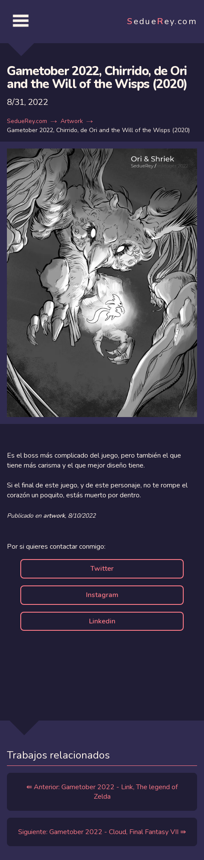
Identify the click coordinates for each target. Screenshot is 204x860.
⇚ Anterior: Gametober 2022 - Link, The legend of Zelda (102, 791)
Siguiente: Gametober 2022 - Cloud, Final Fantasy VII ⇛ (102, 832)
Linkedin (102, 621)
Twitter (102, 568)
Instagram (102, 595)
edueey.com (162, 21)
